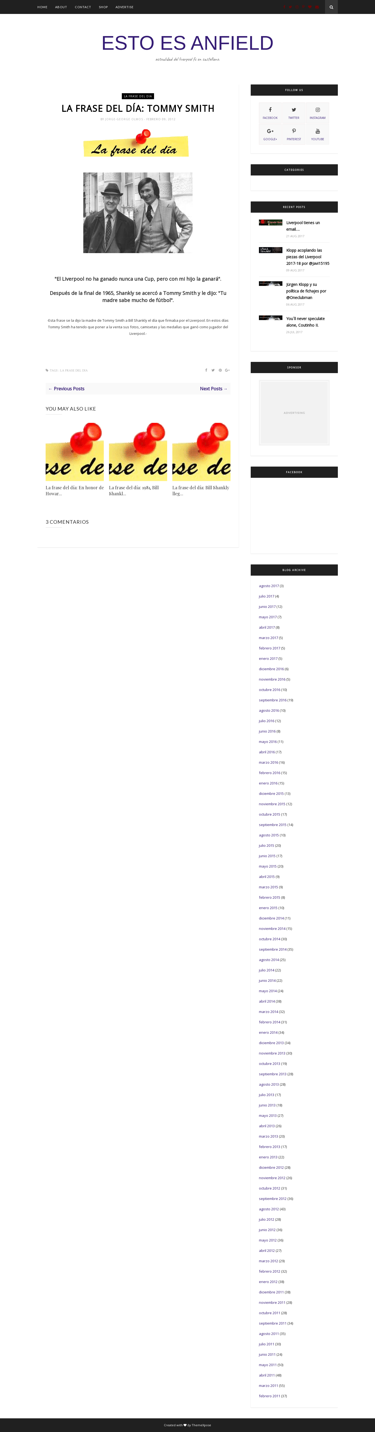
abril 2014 (267, 1001)
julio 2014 (266, 970)
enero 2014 (268, 1032)
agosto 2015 (269, 835)
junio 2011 (267, 1354)
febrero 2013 (269, 1146)
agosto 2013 (269, 1084)
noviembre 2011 (272, 1302)
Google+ (270, 134)
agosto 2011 (269, 1333)
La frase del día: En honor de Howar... (75, 490)
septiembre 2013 (273, 1073)
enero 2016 (268, 783)
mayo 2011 (268, 1364)
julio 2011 (266, 1344)
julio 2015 (266, 845)
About (61, 7)
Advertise (125, 7)
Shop (103, 7)
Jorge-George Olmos (124, 119)
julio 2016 (266, 720)
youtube (317, 134)
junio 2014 (267, 980)
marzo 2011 (268, 1385)
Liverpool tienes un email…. (303, 226)
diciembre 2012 (271, 1167)
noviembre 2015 (272, 803)
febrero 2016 (269, 772)
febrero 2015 (269, 897)
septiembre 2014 (273, 949)
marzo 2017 (268, 637)
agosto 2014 (269, 959)
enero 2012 (268, 1281)
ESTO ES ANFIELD (187, 43)
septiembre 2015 (273, 824)
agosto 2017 (269, 585)
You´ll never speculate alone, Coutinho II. (305, 322)
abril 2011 (267, 1375)
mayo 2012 (268, 1240)
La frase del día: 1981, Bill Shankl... (134, 490)
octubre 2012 (269, 1188)
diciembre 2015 (271, 793)
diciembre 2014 (271, 918)
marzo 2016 (268, 762)
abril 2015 (267, 876)
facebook (270, 113)
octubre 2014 (269, 938)
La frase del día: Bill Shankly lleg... (200, 490)
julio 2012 (266, 1219)
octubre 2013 (269, 1063)
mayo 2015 (268, 866)
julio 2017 (266, 596)
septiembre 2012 (273, 1198)
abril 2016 (267, 751)
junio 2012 (267, 1229)
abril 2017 (267, 627)
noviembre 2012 (272, 1177)
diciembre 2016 (271, 668)
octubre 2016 (269, 689)
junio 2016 (267, 731)
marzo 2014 (268, 1011)
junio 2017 (267, 606)
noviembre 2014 (272, 928)
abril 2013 (267, 1125)
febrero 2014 (269, 1022)
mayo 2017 (268, 616)
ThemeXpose (201, 1425)
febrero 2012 (269, 1271)
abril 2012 (267, 1250)
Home (42, 7)
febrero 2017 (269, 648)
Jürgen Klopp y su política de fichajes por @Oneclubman (306, 291)
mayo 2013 (268, 1115)
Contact (83, 7)
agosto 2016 (269, 710)
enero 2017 (268, 658)
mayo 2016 (268, 741)
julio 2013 (266, 1094)
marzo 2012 (268, 1260)
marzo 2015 (268, 887)
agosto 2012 (269, 1208)
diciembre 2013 (271, 1042)
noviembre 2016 (272, 679)
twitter (293, 113)
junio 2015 (267, 855)
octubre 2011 (269, 1312)
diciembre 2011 (271, 1292)
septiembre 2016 (273, 700)
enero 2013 (268, 1157)
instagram (318, 113)
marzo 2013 (268, 1136)
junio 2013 (267, 1105)
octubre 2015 (269, 814)
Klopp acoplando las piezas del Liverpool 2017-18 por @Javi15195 (307, 257)
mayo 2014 (268, 990)
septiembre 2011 (273, 1323)
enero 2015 (268, 907)
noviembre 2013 (272, 1053)
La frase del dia (138, 96)
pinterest (294, 134)
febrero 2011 (269, 1395)
